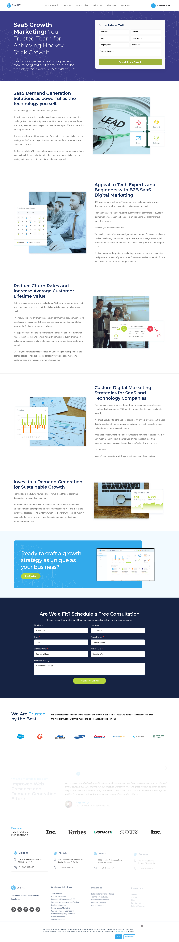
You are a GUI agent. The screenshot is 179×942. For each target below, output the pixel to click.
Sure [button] (118, 937)
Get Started (31, 576)
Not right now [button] (129, 937)
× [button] (142, 926)
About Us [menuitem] (111, 5)
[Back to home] (14, 5)
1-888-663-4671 (164, 5)
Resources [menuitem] (125, 5)
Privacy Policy (118, 931)
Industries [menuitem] (97, 5)
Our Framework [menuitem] (51, 5)
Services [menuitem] (67, 5)
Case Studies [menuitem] (82, 5)
